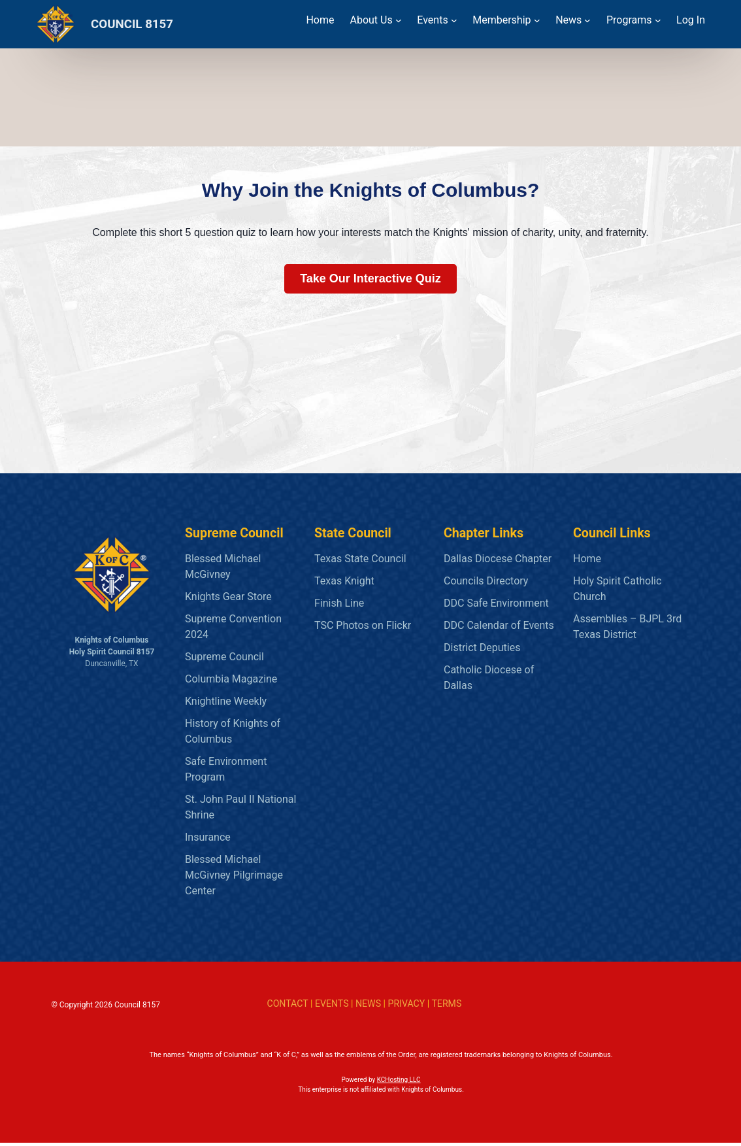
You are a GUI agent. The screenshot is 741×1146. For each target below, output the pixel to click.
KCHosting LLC (399, 1083)
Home (587, 558)
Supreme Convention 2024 (233, 627)
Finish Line (339, 603)
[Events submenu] (454, 20)
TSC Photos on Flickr (362, 625)
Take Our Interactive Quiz (370, 278)
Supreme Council (224, 656)
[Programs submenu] (658, 20)
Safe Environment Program (226, 769)
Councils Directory (486, 581)
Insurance (208, 837)
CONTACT (287, 1003)
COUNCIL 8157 (132, 24)
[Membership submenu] (537, 20)
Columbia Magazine (231, 679)
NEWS (368, 1003)
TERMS (446, 1003)
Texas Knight (344, 581)
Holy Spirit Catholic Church (617, 589)
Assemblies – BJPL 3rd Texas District (627, 627)
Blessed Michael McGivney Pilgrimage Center (234, 875)
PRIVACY (406, 1003)
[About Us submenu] (398, 20)
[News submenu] (587, 20)
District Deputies (482, 647)
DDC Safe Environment (496, 603)
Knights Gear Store (228, 596)
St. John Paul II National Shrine (240, 807)
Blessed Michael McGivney (223, 566)
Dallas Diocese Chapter (498, 558)
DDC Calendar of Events (499, 625)
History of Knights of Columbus (232, 731)
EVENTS (332, 1003)
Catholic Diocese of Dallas (489, 678)
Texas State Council (360, 558)
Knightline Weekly (226, 701)
